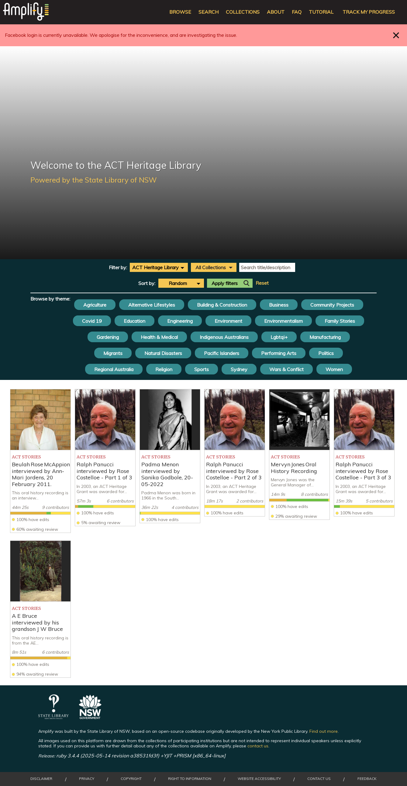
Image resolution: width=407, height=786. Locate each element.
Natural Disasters (163, 353)
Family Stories (340, 321)
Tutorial (321, 12)
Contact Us (319, 779)
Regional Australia (113, 369)
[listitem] (40, 461)
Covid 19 (92, 321)
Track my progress (369, 12)
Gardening (108, 337)
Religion (163, 369)
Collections (243, 12)
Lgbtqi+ (279, 337)
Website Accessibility (259, 779)
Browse (180, 12)
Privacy (86, 779)
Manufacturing (325, 337)
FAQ (297, 12)
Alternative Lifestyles (151, 305)
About (276, 12)
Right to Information (189, 779)
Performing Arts (278, 353)
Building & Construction (222, 305)
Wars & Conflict (286, 369)
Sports (201, 369)
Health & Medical (159, 337)
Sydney (239, 369)
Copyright (131, 779)
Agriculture (94, 305)
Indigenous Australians (224, 337)
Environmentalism (283, 321)
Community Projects (332, 305)
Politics (326, 353)
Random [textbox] (178, 283)
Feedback (367, 779)
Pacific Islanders (221, 353)
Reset (262, 283)
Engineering (180, 321)
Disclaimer (41, 779)
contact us (257, 746)
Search (208, 12)
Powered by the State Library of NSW (93, 179)
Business (278, 305)
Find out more (323, 731)
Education (134, 321)
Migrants (112, 353)
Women (334, 369)
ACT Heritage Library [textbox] (155, 267)
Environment (228, 321)
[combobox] (159, 267)
